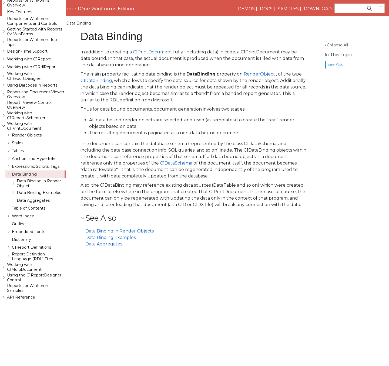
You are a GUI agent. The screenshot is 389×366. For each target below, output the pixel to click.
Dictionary (21, 271)
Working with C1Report (29, 91)
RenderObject (259, 74)
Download (318, 8)
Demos (246, 8)
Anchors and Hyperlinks (34, 190)
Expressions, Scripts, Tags (35, 198)
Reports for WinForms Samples (28, 320)
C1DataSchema (176, 163)
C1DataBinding (96, 80)
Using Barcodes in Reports (32, 117)
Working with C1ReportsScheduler (26, 147)
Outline (19, 256)
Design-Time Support (27, 83)
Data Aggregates (33, 232)
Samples (288, 8)
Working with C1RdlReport (32, 99)
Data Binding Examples (39, 224)
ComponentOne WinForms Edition (92, 8)
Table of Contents (28, 240)
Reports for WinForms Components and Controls (32, 53)
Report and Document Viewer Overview (35, 126)
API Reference (21, 329)
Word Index (23, 248)
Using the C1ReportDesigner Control (34, 309)
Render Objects (27, 167)
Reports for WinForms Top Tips (32, 74)
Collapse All (337, 35)
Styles (17, 175)
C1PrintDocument (152, 51)
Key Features (19, 44)
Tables (18, 182)
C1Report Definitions (31, 279)
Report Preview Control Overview (29, 137)
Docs (266, 8)
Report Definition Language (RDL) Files (32, 288)
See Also (335, 54)
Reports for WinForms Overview (28, 35)
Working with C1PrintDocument (32, 23)
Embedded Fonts (28, 263)
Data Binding (24, 206)
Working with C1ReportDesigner (24, 108)
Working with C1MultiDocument (24, 299)
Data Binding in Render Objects (39, 215)
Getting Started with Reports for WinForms (34, 64)
